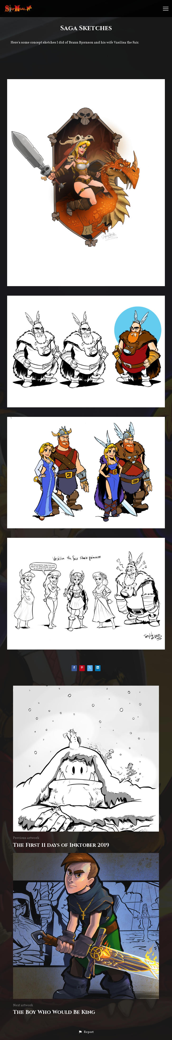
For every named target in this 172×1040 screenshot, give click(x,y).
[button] (85, 1032)
